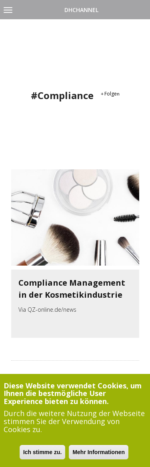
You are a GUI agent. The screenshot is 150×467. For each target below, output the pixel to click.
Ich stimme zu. (42, 455)
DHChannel (81, 10)
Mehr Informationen (98, 455)
